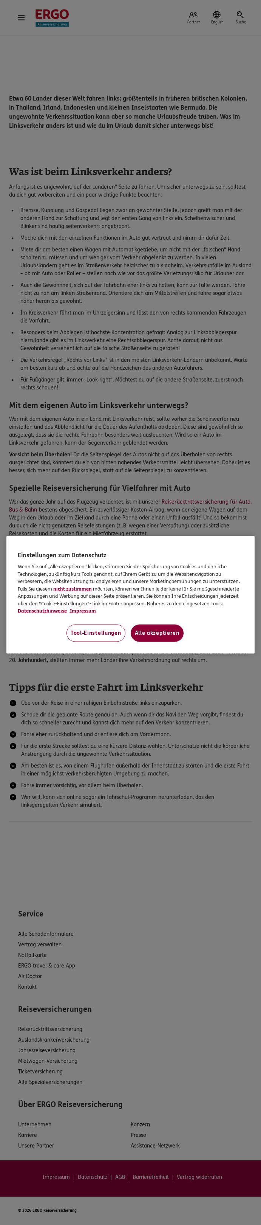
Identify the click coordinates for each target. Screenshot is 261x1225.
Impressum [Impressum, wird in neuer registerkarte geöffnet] (82, 611)
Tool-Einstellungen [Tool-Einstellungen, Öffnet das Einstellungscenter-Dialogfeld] (96, 633)
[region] (130, 595)
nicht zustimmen (72, 589)
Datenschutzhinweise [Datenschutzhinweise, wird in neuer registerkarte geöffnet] (42, 611)
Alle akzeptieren (157, 633)
